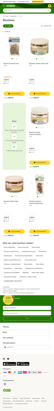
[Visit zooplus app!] (9, 365)
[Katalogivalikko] (4, 6)
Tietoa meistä (6, 398)
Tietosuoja (44, 401)
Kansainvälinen (9, 343)
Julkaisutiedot (36, 398)
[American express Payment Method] (20, 372)
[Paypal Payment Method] (15, 372)
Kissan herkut (13, 16)
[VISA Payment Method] (5, 372)
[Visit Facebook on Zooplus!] (4, 359)
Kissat (7, 16)
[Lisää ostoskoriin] (14, 94)
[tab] (12, 59)
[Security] (7, 391)
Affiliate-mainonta (8, 403)
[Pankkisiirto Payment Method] (46, 372)
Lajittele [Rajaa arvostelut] (8, 26)
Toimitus (36, 401)
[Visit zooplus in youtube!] (8, 359)
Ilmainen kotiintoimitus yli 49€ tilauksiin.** (15, 1)
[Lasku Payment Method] (5, 376)
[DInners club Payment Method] (30, 372)
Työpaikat (15, 398)
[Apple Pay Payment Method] (35, 372)
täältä (15, 291)
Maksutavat (29, 401)
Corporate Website (25, 398)
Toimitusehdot (7, 401)
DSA (43, 398)
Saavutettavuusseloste (21, 403)
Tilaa (27, 318)
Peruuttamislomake (18, 401)
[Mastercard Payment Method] (10, 372)
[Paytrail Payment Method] (25, 372)
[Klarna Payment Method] (40, 372)
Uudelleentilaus (37, 2)
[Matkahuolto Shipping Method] (5, 384)
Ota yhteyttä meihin (23, 1)
